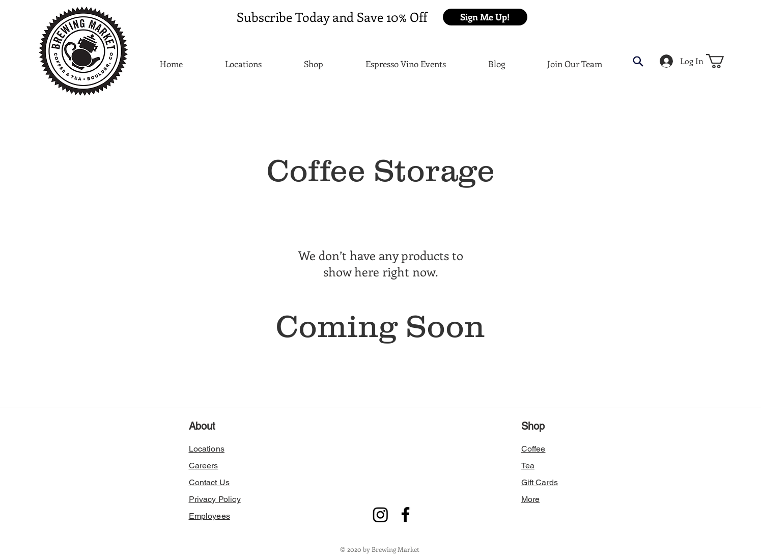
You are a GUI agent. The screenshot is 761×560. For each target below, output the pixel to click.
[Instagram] (380, 514)
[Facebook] (405, 514)
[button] (485, 17)
